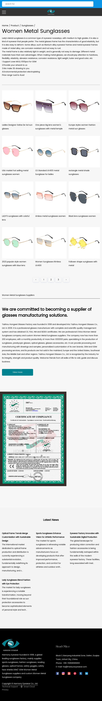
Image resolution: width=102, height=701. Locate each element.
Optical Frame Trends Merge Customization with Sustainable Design (16, 537)
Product (15, 25)
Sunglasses (27, 25)
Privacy (5, 689)
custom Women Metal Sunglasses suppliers (46, 335)
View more (17, 372)
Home (5, 25)
